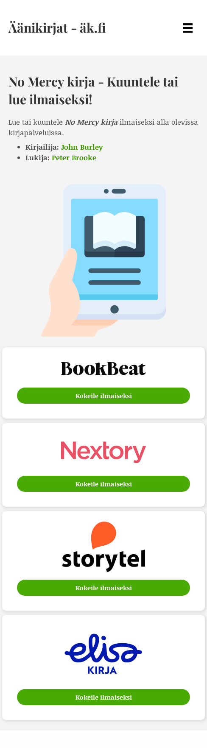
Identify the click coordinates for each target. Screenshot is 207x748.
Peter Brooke (74, 157)
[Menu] (188, 28)
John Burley (82, 147)
